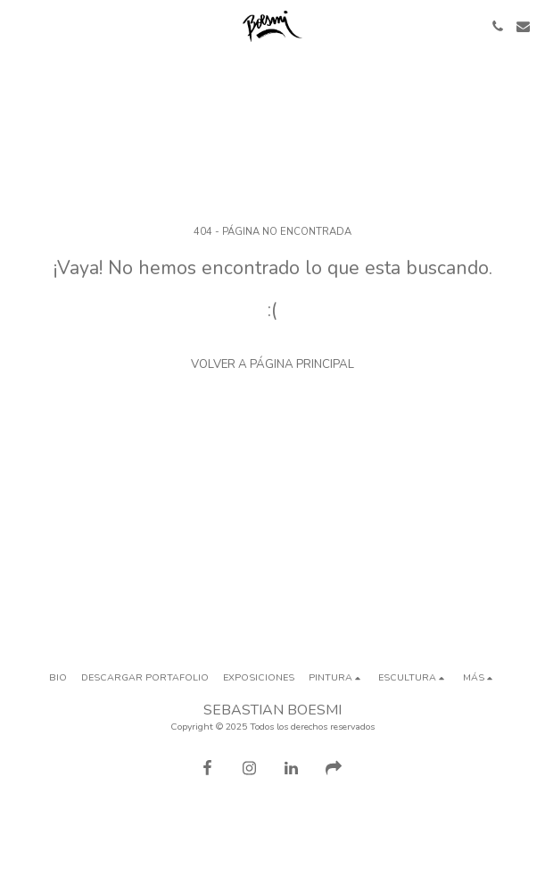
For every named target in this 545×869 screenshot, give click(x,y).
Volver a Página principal (272, 364)
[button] (19, 25)
